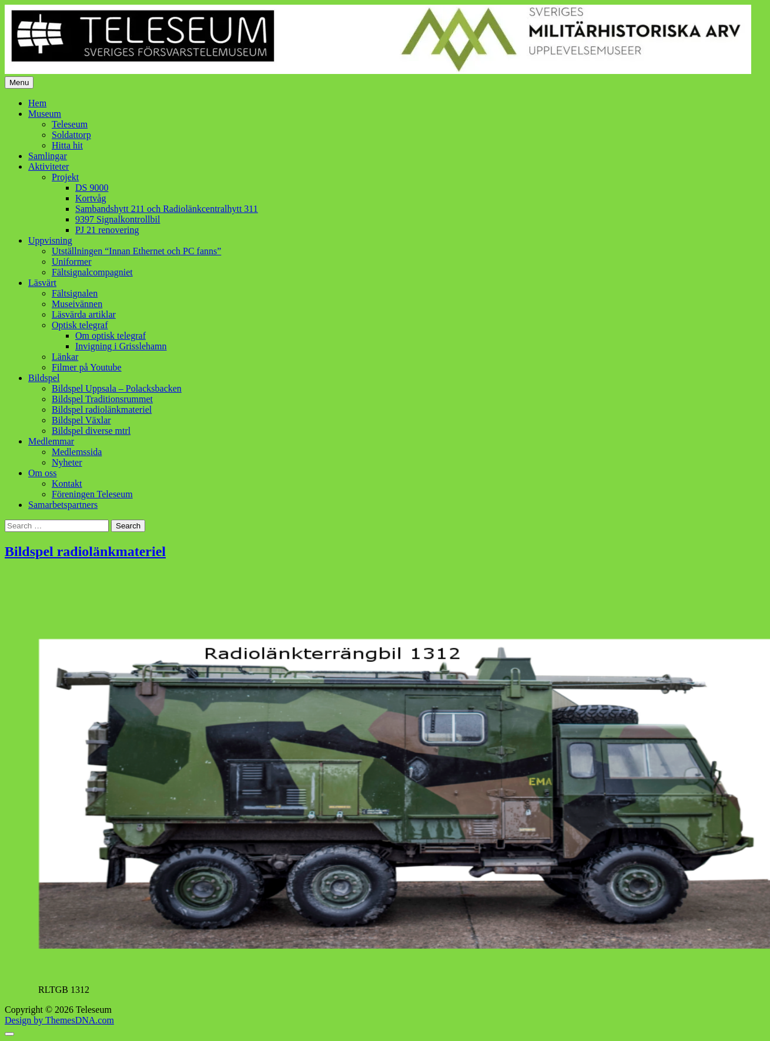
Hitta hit (67, 145)
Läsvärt (42, 283)
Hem (37, 103)
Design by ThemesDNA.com (59, 1020)
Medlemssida (77, 452)
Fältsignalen (75, 293)
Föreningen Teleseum (92, 494)
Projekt (65, 177)
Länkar (65, 357)
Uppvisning (50, 240)
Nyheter (67, 462)
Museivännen (77, 304)
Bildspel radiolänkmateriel (102, 410)
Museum (44, 114)
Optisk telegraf (80, 325)
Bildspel (43, 378)
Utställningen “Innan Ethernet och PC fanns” (136, 251)
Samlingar (47, 156)
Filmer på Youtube (87, 367)
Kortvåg (90, 198)
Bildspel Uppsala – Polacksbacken (117, 388)
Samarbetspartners (63, 505)
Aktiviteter (48, 166)
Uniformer (72, 262)
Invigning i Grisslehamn (121, 346)
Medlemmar (51, 441)
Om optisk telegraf (110, 336)
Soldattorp (71, 135)
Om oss (42, 473)
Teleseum (70, 124)
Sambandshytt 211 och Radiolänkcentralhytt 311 (166, 209)
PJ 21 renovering (107, 230)
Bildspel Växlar (81, 420)
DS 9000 (91, 188)
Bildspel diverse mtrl (91, 431)
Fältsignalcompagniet (92, 272)
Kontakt (67, 484)
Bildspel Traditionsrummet (102, 399)
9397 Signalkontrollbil (117, 219)
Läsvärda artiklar (84, 314)
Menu (19, 82)
